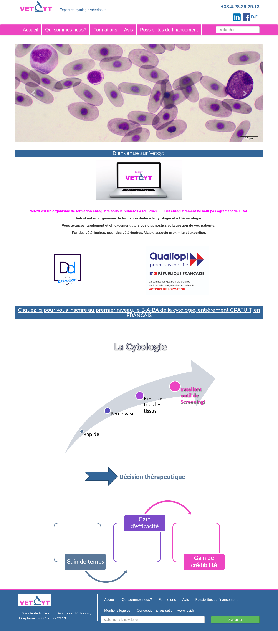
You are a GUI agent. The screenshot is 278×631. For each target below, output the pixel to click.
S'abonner (235, 619)
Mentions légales (117, 610)
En (257, 17)
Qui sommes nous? (65, 29)
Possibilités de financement (169, 29)
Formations (105, 29)
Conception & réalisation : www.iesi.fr (165, 610)
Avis (128, 29)
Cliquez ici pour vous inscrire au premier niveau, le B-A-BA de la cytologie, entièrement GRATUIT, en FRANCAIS (139, 312)
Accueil (30, 29)
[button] (33, 93)
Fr (252, 17)
